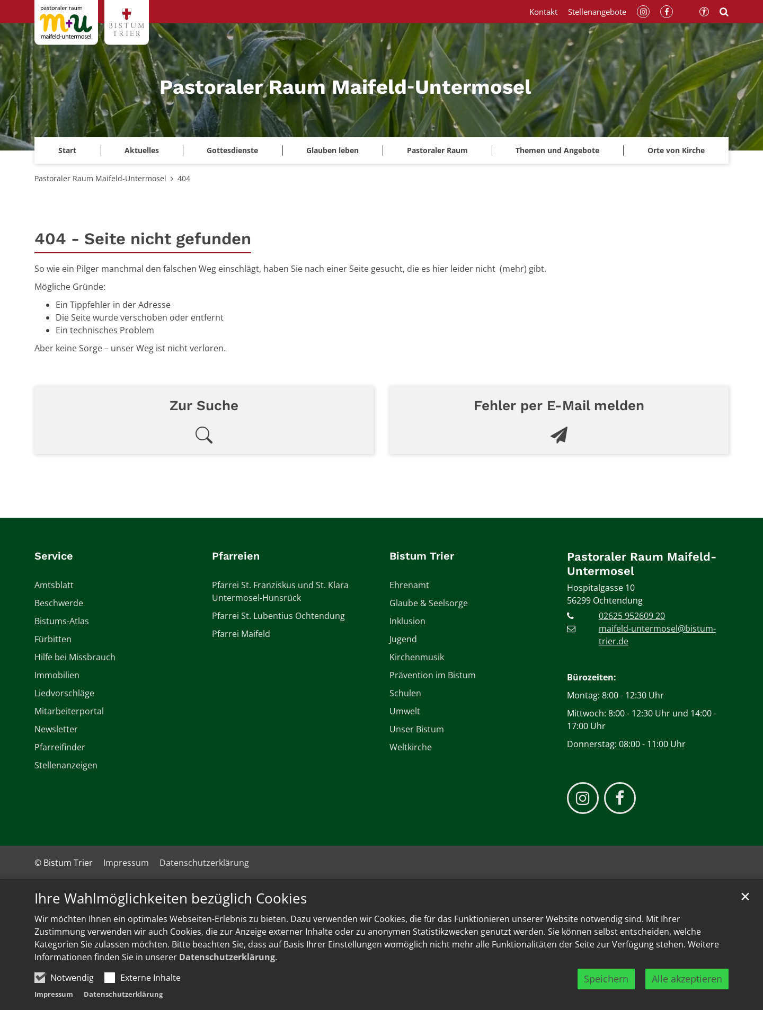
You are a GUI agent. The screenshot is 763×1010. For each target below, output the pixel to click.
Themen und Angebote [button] (557, 150)
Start (67, 150)
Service (53, 556)
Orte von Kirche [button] (676, 150)
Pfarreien (236, 556)
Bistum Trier (421, 556)
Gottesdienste (232, 150)
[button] (332, 150)
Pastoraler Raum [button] (437, 150)
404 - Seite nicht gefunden (142, 239)
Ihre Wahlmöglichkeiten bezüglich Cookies (170, 930)
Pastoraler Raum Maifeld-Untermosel (100, 178)
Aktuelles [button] (142, 150)
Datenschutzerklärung (227, 989)
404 (184, 178)
